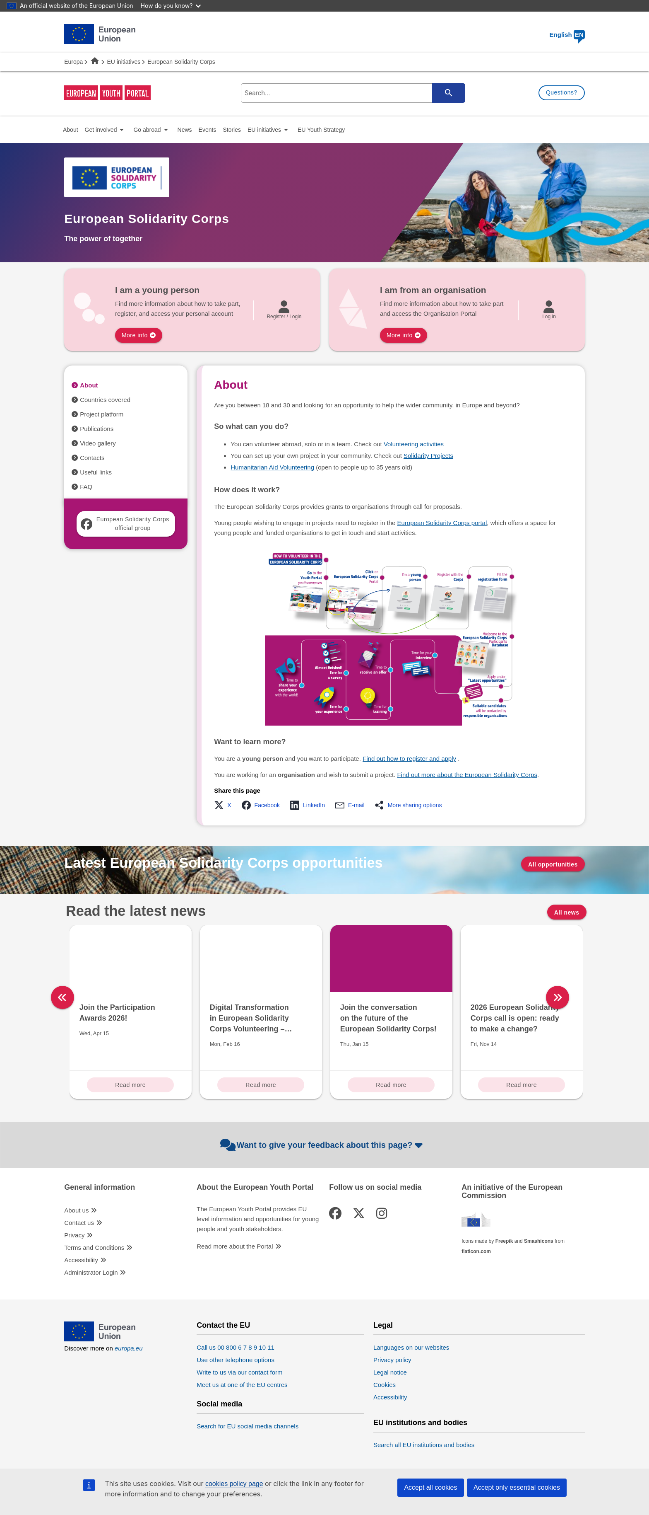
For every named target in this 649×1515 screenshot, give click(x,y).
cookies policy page (234, 1483)
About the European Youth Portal (255, 1187)
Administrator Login (91, 1272)
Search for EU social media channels (247, 1426)
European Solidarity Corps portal (442, 522)
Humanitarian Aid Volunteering (272, 467)
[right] (589, 997)
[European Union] (99, 1339)
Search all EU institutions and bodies (423, 1444)
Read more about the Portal (235, 1246)
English (567, 34)
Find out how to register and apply (409, 758)
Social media (219, 1404)
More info (135, 335)
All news (566, 912)
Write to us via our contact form (239, 1372)
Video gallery (97, 443)
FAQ (86, 486)
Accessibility (81, 1259)
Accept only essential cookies (517, 1487)
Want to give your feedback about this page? (322, 1145)
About (89, 385)
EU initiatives (123, 61)
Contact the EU (223, 1325)
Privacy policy (392, 1359)
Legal (383, 1325)
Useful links (96, 472)
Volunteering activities (414, 444)
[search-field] (352, 93)
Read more (130, 1085)
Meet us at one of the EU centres (242, 1384)
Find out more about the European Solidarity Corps (467, 774)
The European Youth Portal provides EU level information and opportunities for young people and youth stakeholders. (258, 1218)
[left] (62, 997)
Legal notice (390, 1372)
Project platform (101, 414)
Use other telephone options (235, 1359)
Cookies (384, 1384)
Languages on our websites (411, 1347)
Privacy (74, 1235)
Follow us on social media (375, 1187)
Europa (73, 61)
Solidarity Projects (428, 455)
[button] (225, 805)
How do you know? (171, 5)
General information (99, 1187)
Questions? (561, 92)
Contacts (92, 457)
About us (76, 1210)
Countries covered (105, 399)
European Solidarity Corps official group (125, 523)
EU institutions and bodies (420, 1423)
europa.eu (129, 1348)
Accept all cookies (430, 1487)
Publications (96, 428)
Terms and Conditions (94, 1247)
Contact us (79, 1222)
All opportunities (553, 864)
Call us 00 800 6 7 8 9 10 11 (235, 1347)
